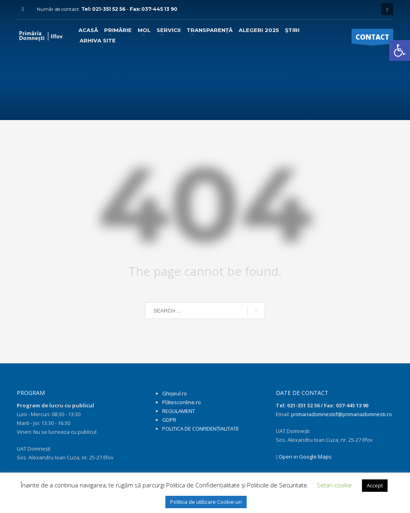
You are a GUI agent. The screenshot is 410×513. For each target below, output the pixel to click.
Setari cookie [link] (334, 485)
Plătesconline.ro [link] (181, 402)
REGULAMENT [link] (178, 411)
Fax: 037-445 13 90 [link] (153, 9)
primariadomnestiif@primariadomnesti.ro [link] (341, 414)
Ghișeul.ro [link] (174, 393)
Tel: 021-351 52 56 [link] (104, 9)
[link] (399, 50)
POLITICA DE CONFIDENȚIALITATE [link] (200, 428)
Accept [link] (375, 485)
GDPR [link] (169, 419)
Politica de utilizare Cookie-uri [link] (206, 501)
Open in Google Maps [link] (304, 456)
